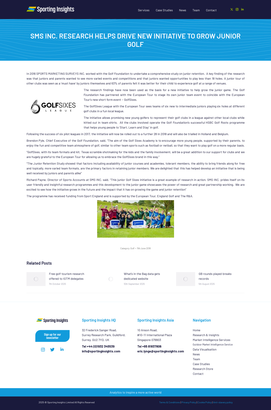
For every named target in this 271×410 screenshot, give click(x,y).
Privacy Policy (188, 402)
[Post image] (36, 279)
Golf (132, 248)
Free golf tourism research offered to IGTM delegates (66, 276)
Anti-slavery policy (223, 402)
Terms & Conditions (169, 402)
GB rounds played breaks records (215, 276)
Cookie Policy (205, 402)
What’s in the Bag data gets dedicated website (142, 276)
